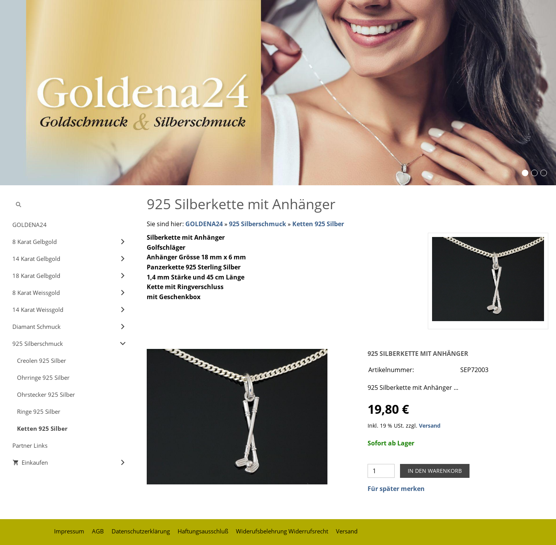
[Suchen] (69, 205)
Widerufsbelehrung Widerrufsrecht (282, 531)
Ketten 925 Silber (318, 224)
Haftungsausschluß (203, 531)
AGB (98, 531)
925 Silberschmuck (257, 224)
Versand (430, 425)
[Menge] (381, 471)
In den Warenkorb (435, 470)
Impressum (69, 531)
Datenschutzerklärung (141, 531)
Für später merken (396, 488)
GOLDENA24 (204, 224)
